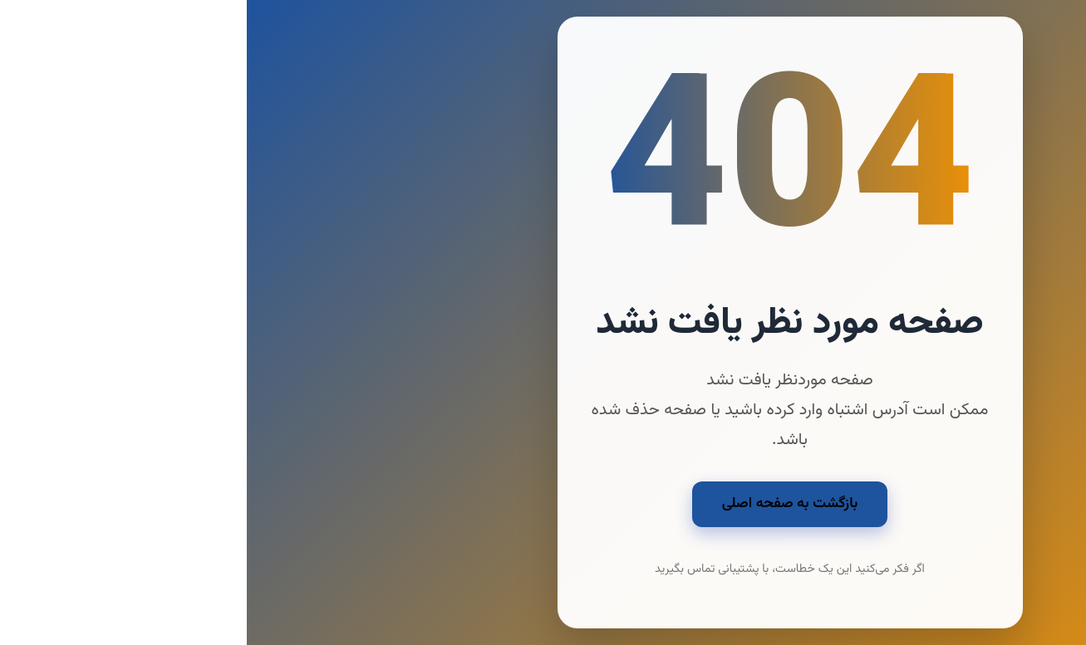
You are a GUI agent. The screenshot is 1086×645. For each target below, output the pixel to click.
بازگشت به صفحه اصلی (543, 503)
